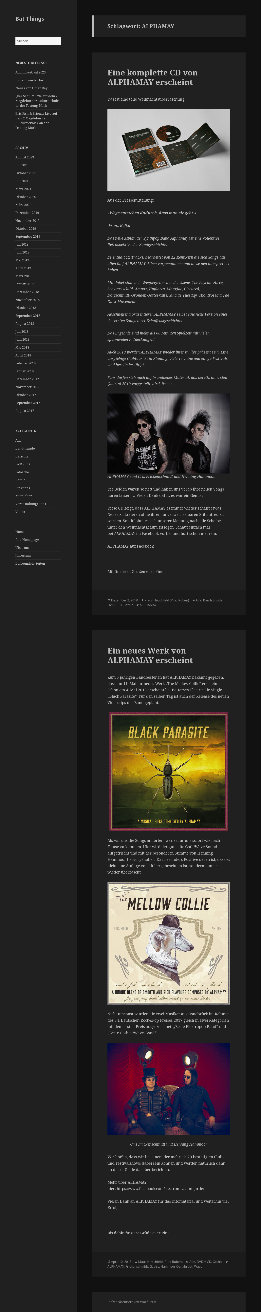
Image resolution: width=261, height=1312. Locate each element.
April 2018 (23, 355)
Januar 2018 (24, 371)
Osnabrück (184, 1266)
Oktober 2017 (25, 395)
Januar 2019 (24, 284)
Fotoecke (22, 472)
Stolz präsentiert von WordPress (132, 1302)
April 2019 (23, 268)
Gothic (20, 480)
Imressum (23, 555)
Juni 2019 (22, 252)
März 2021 (23, 189)
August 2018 (24, 323)
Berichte (21, 456)
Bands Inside (25, 448)
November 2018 (27, 300)
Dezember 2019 (27, 213)
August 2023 (24, 157)
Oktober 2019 (25, 228)
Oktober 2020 (25, 197)
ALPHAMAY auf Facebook (130, 546)
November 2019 (27, 220)
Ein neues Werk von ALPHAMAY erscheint (150, 655)
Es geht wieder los (29, 80)
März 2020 (23, 205)
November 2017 (27, 387)
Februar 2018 (25, 363)
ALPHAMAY (148, 605)
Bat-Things (29, 18)
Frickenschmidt (136, 1266)
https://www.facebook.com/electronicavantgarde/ (160, 1188)
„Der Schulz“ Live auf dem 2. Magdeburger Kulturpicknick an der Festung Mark (38, 101)
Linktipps (22, 488)
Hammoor (168, 1266)
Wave (198, 1266)
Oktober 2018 (25, 308)
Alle (18, 440)
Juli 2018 (21, 331)
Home (20, 532)
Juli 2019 (21, 244)
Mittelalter (23, 496)
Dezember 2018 (27, 292)
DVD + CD (22, 464)
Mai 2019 (22, 260)
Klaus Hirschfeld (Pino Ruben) (166, 600)
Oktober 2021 (25, 173)
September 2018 (27, 315)
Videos (20, 512)
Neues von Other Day (31, 88)
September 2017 (27, 403)
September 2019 (27, 236)
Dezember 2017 (27, 379)
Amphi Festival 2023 (30, 72)
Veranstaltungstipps (30, 504)
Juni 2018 (22, 339)
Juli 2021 (21, 181)
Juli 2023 (21, 165)
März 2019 (23, 276)
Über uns (22, 547)
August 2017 (24, 411)
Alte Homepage (27, 539)
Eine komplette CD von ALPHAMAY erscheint (152, 77)
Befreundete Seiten (30, 563)
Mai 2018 (22, 347)
